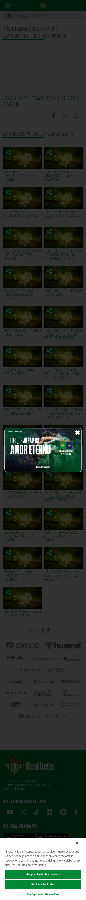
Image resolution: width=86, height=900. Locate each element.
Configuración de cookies (43, 894)
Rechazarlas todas (43, 884)
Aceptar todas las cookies (43, 874)
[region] (43, 869)
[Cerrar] (76, 843)
